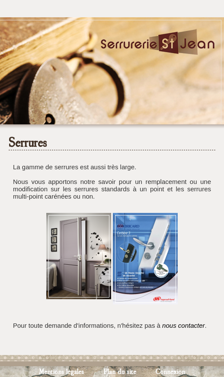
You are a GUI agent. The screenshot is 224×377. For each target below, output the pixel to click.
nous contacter (183, 325)
